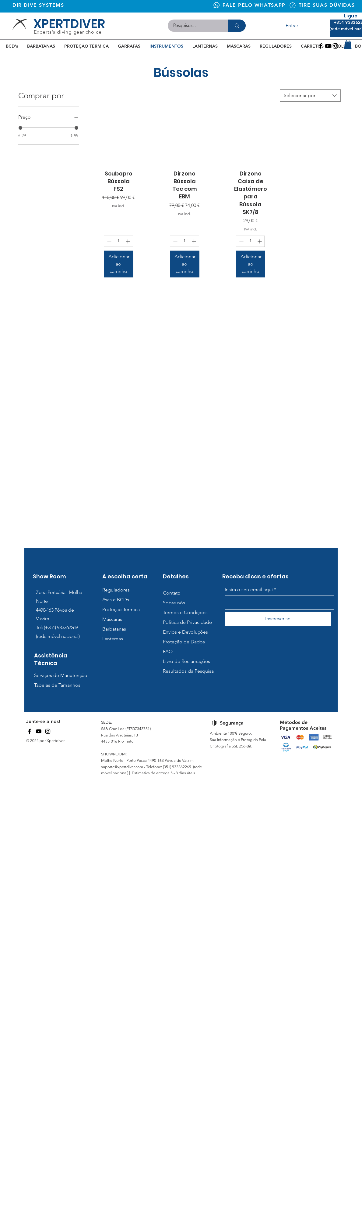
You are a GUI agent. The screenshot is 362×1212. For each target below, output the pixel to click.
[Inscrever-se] (278, 619)
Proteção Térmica (121, 609)
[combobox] (310, 95)
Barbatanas (114, 629)
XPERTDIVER (69, 23)
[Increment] (128, 241)
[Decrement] (108, 241)
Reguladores (116, 590)
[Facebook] (320, 45)
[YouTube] (38, 731)
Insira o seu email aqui (249, 589)
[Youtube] (328, 45)
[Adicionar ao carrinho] (118, 264)
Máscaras (112, 619)
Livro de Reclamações (186, 661)
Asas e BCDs (115, 599)
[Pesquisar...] (194, 26)
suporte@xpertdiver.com (122, 767)
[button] (348, 44)
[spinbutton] (118, 241)
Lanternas (112, 639)
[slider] (20, 128)
